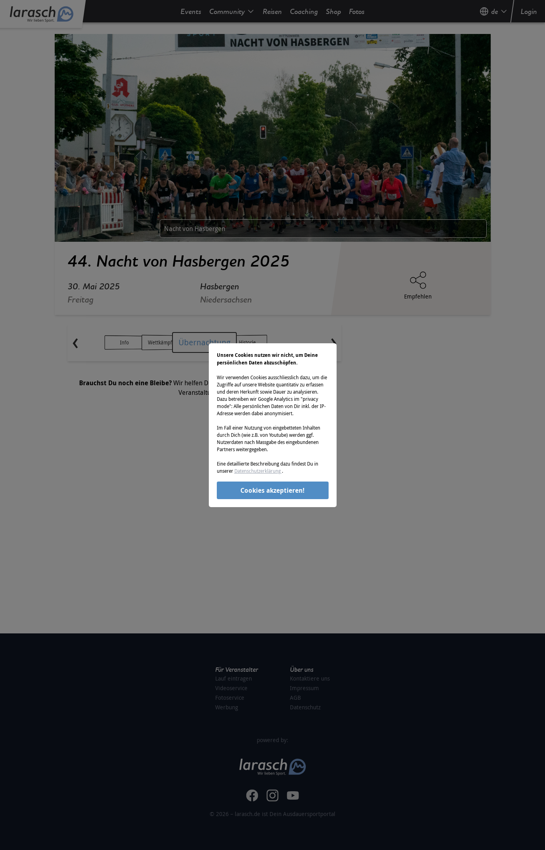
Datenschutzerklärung (258, 471)
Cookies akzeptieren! (272, 490)
